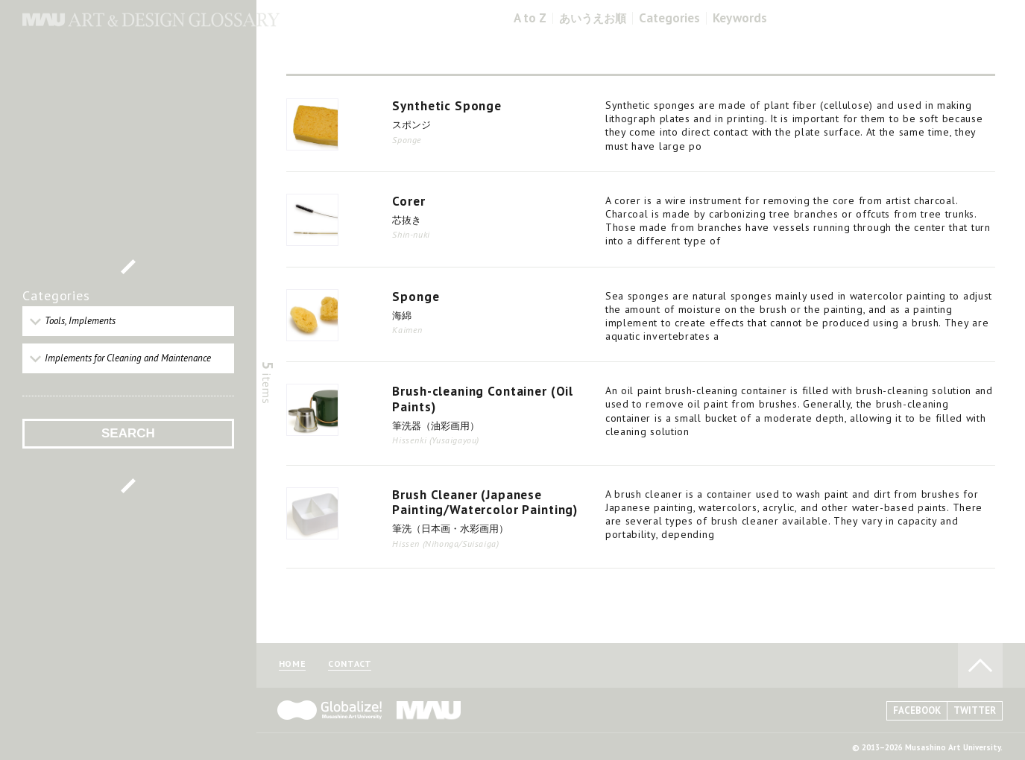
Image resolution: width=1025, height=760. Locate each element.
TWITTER (974, 710)
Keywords (740, 18)
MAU (429, 710)
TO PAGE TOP (980, 665)
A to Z (530, 18)
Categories (669, 18)
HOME (292, 664)
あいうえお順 (592, 18)
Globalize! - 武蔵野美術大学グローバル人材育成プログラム (329, 710)
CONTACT (349, 664)
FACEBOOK (917, 710)
